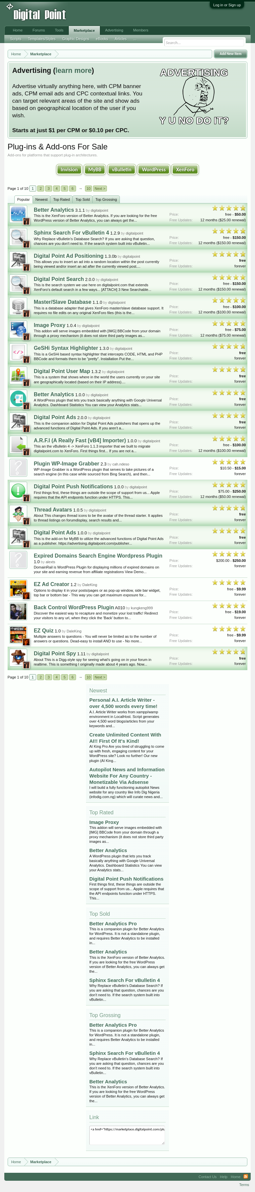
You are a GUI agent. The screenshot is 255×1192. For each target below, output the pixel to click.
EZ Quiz (44, 630)
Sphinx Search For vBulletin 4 (71, 233)
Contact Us (207, 1177)
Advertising (114, 30)
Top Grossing (106, 199)
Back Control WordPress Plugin (74, 607)
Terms (244, 1185)
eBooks (102, 39)
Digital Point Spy (55, 653)
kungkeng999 (142, 608)
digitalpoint (99, 210)
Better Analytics (54, 210)
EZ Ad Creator (51, 584)
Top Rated (61, 199)
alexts (50, 562)
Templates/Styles (41, 39)
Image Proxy (49, 325)
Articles (121, 39)
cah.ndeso (120, 464)
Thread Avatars (53, 510)
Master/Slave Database (62, 302)
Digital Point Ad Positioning (69, 256)
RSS (245, 1176)
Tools (59, 30)
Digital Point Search (59, 279)
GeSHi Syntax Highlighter (66, 348)
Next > (100, 188)
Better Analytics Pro (113, 923)
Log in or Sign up (227, 5)
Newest (42, 199)
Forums (39, 30)
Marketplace (84, 30)
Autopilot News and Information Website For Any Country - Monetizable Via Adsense (127, 776)
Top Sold (82, 199)
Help (223, 1177)
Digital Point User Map (62, 371)
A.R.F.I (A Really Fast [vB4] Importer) (80, 440)
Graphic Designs (75, 39)
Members (140, 30)
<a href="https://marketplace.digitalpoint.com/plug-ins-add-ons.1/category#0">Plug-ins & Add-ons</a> (127, 1135)
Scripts (16, 39)
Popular (23, 199)
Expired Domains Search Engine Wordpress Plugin (98, 556)
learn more (73, 71)
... (134, 39)
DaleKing (89, 585)
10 (88, 188)
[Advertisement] (109, 14)
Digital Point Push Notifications (73, 486)
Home (18, 30)
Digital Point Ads (55, 417)
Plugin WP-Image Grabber (66, 463)
